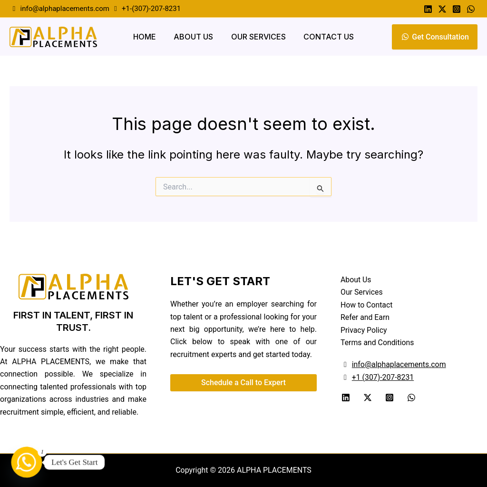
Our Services (257, 36)
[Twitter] (442, 9)
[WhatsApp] (411, 397)
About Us (194, 36)
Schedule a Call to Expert (243, 382)
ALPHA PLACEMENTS (273, 470)
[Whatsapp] (471, 9)
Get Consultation (434, 36)
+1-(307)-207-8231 (150, 8)
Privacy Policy (364, 330)
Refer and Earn (365, 317)
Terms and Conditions (378, 342)
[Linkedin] (428, 9)
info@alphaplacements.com (64, 8)
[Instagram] (456, 9)
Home (148, 36)
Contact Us (325, 36)
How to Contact (367, 304)
